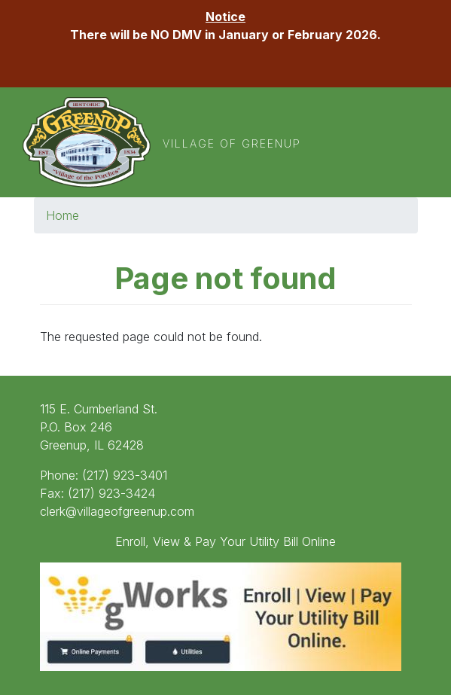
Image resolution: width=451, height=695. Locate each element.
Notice (225, 16)
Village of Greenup (232, 143)
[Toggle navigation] (400, 142)
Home (62, 215)
